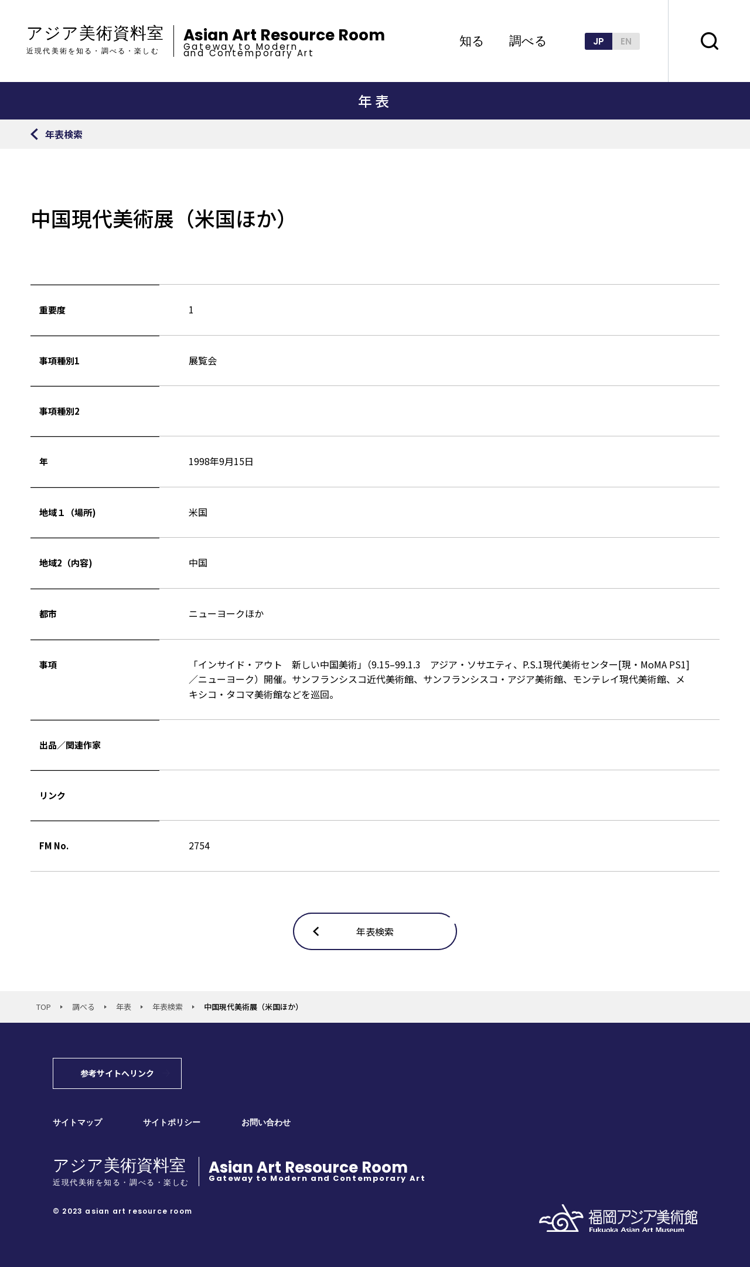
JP (598, 41)
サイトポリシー (171, 1122)
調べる (528, 41)
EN (626, 41)
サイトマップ (77, 1122)
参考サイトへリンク (117, 1073)
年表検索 (167, 1006)
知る (472, 41)
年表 (123, 1006)
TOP (43, 1006)
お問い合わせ (266, 1122)
